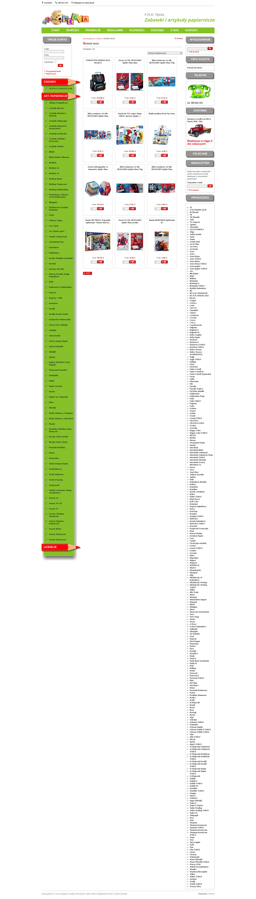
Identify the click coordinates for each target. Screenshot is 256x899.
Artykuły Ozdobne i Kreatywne (57, 140)
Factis (192, 376)
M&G (192, 555)
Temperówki (54, 485)
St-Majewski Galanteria (200, 747)
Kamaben (194, 487)
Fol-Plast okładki (197, 391)
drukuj (179, 38)
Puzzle (51, 453)
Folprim (193, 403)
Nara (192, 614)
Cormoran (194, 315)
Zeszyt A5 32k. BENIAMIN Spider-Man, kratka (129, 221)
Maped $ (193, 563)
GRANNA (194, 421)
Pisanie (52, 424)
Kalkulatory (54, 253)
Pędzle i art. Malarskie (58, 397)
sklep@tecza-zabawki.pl (82, 3)
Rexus (192, 707)
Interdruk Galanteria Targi (201, 455)
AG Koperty (195, 222)
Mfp (191, 575)
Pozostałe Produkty (57, 447)
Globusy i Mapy (55, 220)
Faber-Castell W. (197, 371)
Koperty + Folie (55, 298)
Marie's (193, 568)
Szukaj (72, 894)
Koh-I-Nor (194, 501)
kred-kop (193, 511)
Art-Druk (194, 249)
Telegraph (194, 815)
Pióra (51, 402)
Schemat (193, 720)
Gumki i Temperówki (58, 236)
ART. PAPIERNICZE (56, 96)
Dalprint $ (194, 330)
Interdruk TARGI (197, 457)
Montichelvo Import (198, 599)
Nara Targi (194, 617)
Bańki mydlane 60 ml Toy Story (162, 113)
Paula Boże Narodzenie (199, 661)
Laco (192, 538)
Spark (192, 742)
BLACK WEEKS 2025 (199, 295)
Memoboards (195, 570)
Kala (192, 479)
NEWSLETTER (200, 163)
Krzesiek (193, 526)
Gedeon (193, 408)
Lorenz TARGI (196, 548)
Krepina (193, 514)
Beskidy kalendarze (198, 288)
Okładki (52, 352)
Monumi (193, 602)
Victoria (193, 854)
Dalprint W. (195, 332)
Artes (192, 251)
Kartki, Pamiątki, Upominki (61, 258)
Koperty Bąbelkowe (198, 506)
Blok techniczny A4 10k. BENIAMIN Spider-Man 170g (161, 61)
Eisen (192, 364)
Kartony (52, 263)
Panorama (194, 644)
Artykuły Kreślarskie (58, 134)
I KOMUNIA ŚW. (56, 242)
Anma (192, 239)
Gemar (193, 411)
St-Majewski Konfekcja (199, 754)
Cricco (192, 322)
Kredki (52, 309)
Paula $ (193, 658)
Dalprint (193, 327)
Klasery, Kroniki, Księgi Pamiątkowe (59, 275)
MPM (192, 604)
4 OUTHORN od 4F (198, 210)
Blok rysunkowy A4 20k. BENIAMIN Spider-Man (98, 114)
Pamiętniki (53, 375)
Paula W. (193, 663)
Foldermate (194, 394)
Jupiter (193, 477)
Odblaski (193, 629)
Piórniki (52, 408)
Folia (192, 398)
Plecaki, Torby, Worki (58, 442)
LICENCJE (50, 547)
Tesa (191, 818)
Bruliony (52, 162)
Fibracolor (194, 381)
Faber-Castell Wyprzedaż (200, 374)
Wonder (193, 869)
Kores (192, 509)
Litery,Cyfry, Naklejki (58, 325)
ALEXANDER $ (197, 229)
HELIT (193, 435)
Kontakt (124, 894)
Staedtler (193, 788)
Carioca (193, 303)
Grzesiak (193, 428)
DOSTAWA (157, 30)
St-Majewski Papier (198, 769)
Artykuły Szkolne (56, 146)
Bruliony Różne (55, 179)
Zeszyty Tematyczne (57, 534)
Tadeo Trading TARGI (199, 810)
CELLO (193, 308)
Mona (192, 595)
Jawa (192, 470)
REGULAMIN (115, 30)
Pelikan (193, 668)
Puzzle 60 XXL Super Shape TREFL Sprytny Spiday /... (130, 114)
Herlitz (193, 438)
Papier (52, 381)
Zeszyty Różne (55, 529)
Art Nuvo (194, 246)
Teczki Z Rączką (56, 480)
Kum (192, 531)
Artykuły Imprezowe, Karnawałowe (58, 127)
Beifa (192, 276)
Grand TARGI (196, 418)
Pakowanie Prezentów (58, 370)
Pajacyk (193, 639)
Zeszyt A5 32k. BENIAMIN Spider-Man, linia (129, 61)
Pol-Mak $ (194, 685)
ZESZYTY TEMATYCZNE (60, 88)
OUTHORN (195, 634)
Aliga (192, 232)
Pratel (192, 693)
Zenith (192, 881)
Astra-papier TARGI (198, 269)
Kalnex (193, 484)
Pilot (192, 680)
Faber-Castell (195, 369)
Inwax (192, 467)
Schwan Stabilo (196, 727)
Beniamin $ (194, 283)
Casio (192, 305)
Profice (193, 698)
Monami (193, 597)
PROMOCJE (93, 30)
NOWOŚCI (72, 30)
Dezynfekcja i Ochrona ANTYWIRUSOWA (58, 195)
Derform (193, 340)
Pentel (192, 671)
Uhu (191, 847)
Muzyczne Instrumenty (199, 612)
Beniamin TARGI (197, 286)
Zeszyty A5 (53, 509)
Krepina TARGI (196, 516)
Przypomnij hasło (53, 71)
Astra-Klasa (195, 261)
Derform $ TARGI (197, 345)
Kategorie (64, 894)
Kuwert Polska (196, 533)
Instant (193, 445)
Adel (192, 219)
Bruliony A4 (54, 168)
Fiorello (193, 386)
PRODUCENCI (200, 197)
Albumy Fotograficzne (58, 103)
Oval (192, 636)
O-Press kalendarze (198, 626)
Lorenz (193, 546)
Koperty (52, 292)
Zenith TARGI (196, 884)
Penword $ (194, 675)
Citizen (193, 313)
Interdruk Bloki (196, 450)
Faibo (192, 379)
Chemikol (194, 310)
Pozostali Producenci (198, 690)
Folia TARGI (195, 401)
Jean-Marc (194, 472)
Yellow (192, 874)
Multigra (193, 607)
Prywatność (194, 190)
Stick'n (193, 796)
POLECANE (200, 153)
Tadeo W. (194, 813)
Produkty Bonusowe (198, 695)
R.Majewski (195, 702)
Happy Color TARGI (198, 433)
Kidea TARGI (195, 497)
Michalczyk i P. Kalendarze (196, 578)
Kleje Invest (195, 499)
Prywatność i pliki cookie (86, 894)
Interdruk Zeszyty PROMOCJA (197, 463)
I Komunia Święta (197, 443)
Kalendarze (54, 247)
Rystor (192, 715)
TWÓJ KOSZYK (200, 59)
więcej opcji (194, 51)
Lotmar (193, 550)
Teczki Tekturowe (56, 474)
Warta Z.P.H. (195, 864)
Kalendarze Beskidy (198, 482)
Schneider (194, 724)
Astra (192, 254)
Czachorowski (195, 325)
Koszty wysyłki (113, 894)
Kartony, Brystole (56, 269)
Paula (192, 656)
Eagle (192, 357)
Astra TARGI (195, 259)
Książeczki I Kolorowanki (60, 319)
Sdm (191, 734)
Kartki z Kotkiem (197, 492)
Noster (192, 619)
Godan (192, 413)
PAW (192, 666)
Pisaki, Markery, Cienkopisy (61, 413)
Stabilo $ (193, 781)
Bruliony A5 (54, 173)
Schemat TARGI (197, 722)
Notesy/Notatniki (56, 346)
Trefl (192, 845)
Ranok (192, 705)
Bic (191, 291)
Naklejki (52, 330)
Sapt (191, 717)
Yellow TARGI (196, 876)
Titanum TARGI (197, 827)
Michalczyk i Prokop (198, 582)
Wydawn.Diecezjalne (198, 872)
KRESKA (194, 519)
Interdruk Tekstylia (198, 460)
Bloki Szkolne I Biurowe (59, 157)
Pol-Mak (193, 683)
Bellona (193, 278)
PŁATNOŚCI (136, 30)
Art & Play (194, 244)
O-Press (193, 624)
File (191, 384)
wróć (88, 273)
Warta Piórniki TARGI (199, 862)
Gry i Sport (54, 226)
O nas (56, 894)
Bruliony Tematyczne (58, 184)
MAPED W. (195, 565)
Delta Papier (195, 337)
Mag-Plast (194, 558)
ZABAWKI (50, 81)
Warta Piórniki (196, 859)
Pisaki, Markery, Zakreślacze (61, 418)
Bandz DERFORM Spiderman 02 (162, 221)
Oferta (98, 38)
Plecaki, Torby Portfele (58, 437)
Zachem (193, 879)
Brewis (192, 298)
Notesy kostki (54, 336)
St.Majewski (195, 776)
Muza (192, 609)
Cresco (192, 320)
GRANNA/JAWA (197, 423)
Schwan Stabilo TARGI (199, 732)
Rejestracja (51, 74)
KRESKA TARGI (197, 523)
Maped (193, 560)
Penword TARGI (197, 678)
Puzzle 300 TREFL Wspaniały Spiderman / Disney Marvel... (98, 221)
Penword (193, 673)
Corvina (193, 318)
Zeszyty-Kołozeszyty (57, 539)
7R (191, 215)
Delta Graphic (196, 335)
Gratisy (193, 425)
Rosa (192, 710)
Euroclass (194, 367)
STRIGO (193, 798)
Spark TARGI (196, 744)
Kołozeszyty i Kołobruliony (60, 287)
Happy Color (195, 430)
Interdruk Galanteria (199, 452)
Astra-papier (195, 266)
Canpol (193, 300)
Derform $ (194, 342)
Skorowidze (54, 458)
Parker (193, 646)
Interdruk (194, 447)
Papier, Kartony (55, 386)
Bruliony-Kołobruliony (58, 189)
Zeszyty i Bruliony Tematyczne (56, 515)
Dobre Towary (196, 349)
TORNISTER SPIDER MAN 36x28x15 (98, 61)
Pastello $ (194, 653)
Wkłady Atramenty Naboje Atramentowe (60, 491)
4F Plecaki (194, 212)
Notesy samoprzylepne (58, 341)
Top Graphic (195, 842)
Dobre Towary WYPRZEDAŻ (196, 353)
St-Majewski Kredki (198, 761)
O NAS (174, 30)
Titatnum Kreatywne (198, 830)
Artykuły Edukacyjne (58, 121)
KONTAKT (191, 30)
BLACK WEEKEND (198, 293)
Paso (192, 648)
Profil (192, 700)
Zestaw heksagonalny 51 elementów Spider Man (98, 168)
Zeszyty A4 (53, 498)
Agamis (193, 224)
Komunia (194, 504)
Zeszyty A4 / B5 (55, 503)
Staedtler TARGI (197, 791)
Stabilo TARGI (196, 783)
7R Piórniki (195, 217)
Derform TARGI (197, 347)
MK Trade (194, 592)
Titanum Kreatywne (198, 825)
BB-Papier (194, 273)
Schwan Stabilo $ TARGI (200, 729)
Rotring (193, 712)
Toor (192, 840)
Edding (193, 362)
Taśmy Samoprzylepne (58, 463)
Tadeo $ (193, 803)
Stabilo (193, 778)
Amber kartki (195, 234)
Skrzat (192, 739)
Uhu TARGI (195, 850)
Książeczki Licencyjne (199, 528)
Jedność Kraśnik (197, 474)
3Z (191, 207)
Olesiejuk (194, 631)
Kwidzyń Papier (196, 536)
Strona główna (88, 38)
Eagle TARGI (195, 359)
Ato (191, 271)
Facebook (46, 3)
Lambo (193, 541)
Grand (192, 416)
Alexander (194, 227)
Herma (193, 440)
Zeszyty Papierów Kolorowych (56, 522)
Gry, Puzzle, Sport (56, 231)
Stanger (193, 793)
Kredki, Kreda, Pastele (58, 314)
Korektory (53, 303)
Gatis (192, 406)
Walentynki (194, 857)
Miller (192, 590)
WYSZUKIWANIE (200, 39)
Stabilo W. (194, 786)
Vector (192, 852)
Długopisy (53, 202)
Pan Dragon (195, 641)
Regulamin (101, 894)
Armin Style (195, 242)
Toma (192, 837)
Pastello (193, 651)
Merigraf (193, 572)
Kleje (51, 282)
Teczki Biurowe (55, 469)
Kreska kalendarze (198, 521)
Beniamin (194, 281)
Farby (51, 215)
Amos (192, 237)
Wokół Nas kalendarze (199, 867)
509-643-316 (61, 3)
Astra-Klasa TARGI (198, 264)
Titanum (193, 823)
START (55, 30)
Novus (192, 622)
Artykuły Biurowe (56, 108)
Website (211, 894)
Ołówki (52, 357)
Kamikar (193, 489)
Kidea (192, 494)
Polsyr (192, 688)
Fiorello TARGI (196, 389)
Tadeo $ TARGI (196, 805)
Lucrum (193, 553)
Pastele (52, 391)
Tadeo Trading (196, 808)
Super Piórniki (196, 800)
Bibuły (52, 152)
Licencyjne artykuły (198, 543)
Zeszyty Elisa (195, 886)
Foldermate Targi (197, 396)
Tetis (192, 820)
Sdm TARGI (195, 737)
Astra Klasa (195, 256)
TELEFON (200, 75)
